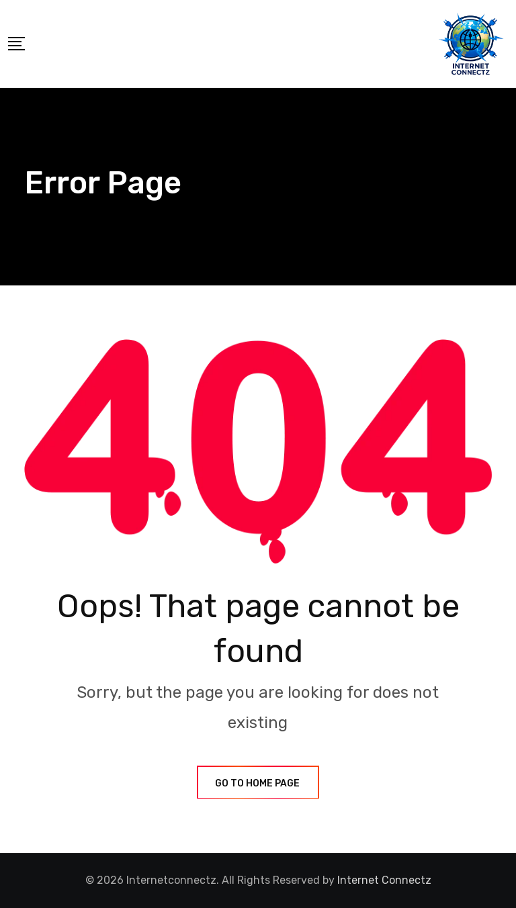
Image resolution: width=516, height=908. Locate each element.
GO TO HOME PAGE (258, 783)
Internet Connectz (384, 880)
